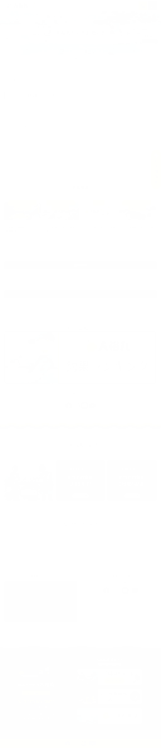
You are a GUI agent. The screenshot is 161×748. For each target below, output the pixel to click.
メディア (120, 310)
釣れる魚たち (65, 739)
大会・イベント (120, 303)
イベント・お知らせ (42, 739)
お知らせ (45, 58)
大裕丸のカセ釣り (76, 734)
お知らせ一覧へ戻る (80, 248)
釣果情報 (56, 734)
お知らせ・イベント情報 (25, 58)
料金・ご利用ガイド (101, 734)
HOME (8, 58)
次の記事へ (131, 159)
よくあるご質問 (108, 739)
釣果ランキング (40, 310)
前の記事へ (29, 159)
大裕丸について (86, 739)
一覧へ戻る (80, 159)
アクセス (126, 739)
